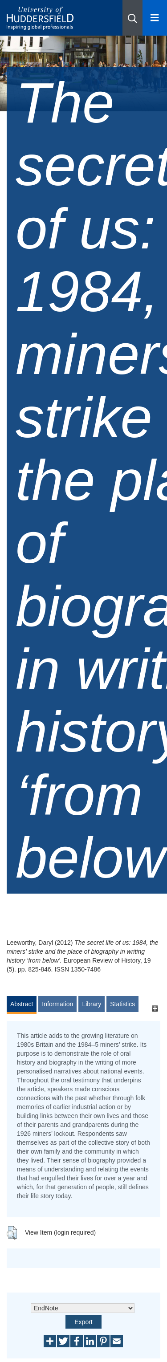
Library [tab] (91, 1004)
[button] (132, 18)
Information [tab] (57, 1004)
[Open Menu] (155, 18)
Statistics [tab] (122, 1004)
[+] (154, 1008)
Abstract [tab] (21, 1004)
